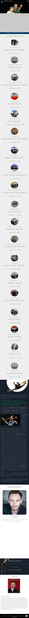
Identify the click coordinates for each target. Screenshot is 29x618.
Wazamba (5, 478)
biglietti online (16, 215)
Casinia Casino (7, 472)
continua (17, 521)
